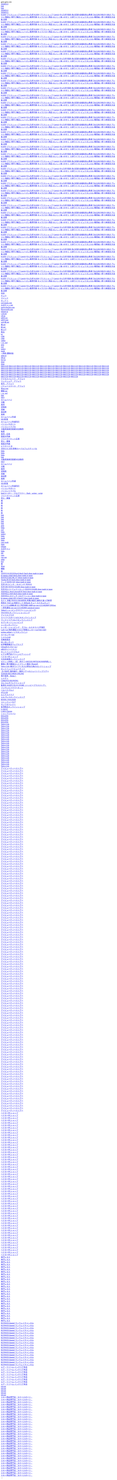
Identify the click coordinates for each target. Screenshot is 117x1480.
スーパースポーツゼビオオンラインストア (18, 618)
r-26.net (4, 314)
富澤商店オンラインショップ (13, 707)
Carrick (23, 15)
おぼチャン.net (7, 305)
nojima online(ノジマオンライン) (14, 632)
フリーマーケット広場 (10, 439)
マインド (4, 298)
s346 (2, 336)
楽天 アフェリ (7, 384)
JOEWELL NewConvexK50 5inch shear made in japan (21, 592)
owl (2, 347)
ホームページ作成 (8, 417)
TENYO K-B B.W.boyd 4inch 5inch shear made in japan (22, 573)
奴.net (3, 327)
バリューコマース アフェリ (13, 386)
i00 (2, 553)
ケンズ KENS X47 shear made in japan (16, 582)
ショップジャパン (8, 714)
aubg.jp (3, 356)
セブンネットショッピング (12, 622)
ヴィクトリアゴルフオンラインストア (16, 620)
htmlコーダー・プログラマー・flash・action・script (22, 493)
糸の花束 (75, 15)
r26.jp (3, 316)
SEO (2, 397)
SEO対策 (4, 419)
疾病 (69, 15)
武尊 (5, 19)
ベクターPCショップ (9, 657)
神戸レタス (5, 1257)
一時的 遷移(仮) (7, 353)
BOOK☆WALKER (8, 700)
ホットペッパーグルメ (10, 652)
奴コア (3, 329)
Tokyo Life (5, 724)
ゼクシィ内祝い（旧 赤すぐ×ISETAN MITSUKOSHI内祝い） (26, 661)
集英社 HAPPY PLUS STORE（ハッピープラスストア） (23, 685)
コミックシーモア (8, 702)
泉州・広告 (5, 434)
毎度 (3, 431)
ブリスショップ (13, 15)
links (3, 451)
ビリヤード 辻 (7, 446)
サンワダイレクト (8, 704)
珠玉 (3, 332)
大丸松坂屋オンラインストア (13, 659)
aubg (3, 559)
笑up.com (4, 388)
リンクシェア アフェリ (11, 381)
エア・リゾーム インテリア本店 (14, 1367)
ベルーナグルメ (7, 690)
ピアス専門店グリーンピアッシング (16, 654)
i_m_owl (4, 343)
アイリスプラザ (7, 615)
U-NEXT (4, 709)
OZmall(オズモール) (9, 647)
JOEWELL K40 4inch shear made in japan (17, 594)
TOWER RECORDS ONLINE (12, 674)
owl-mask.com (6, 303)
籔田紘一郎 (99, 17)
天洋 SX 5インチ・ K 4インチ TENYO (16, 584)
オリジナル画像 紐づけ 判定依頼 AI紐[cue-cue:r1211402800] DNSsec (28, 605)
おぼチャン (5, 549)
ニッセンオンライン (9, 625)
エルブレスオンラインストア (13, 697)
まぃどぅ (4, 301)
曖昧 (3, 569)
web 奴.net (5, 322)
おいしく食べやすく (61, 17)
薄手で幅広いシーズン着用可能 (24, 17)
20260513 (4, 4)
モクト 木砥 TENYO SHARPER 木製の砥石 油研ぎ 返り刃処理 (26, 600)
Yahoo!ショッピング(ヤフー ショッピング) (18, 610)
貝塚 (3, 409)
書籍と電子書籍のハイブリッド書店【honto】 (19, 664)
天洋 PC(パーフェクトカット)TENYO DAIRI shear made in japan (26, 589)
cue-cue (4, 557)
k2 (2, 334)
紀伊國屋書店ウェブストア (12, 644)
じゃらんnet (6, 637)
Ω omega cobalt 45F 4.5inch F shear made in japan (20, 598)
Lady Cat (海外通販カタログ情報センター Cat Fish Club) (23, 630)
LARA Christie (6, 711)
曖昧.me (4, 391)
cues (2, 555)
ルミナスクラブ (7, 695)
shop (2, 362)
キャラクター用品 (45, 17)
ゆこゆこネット (7, 642)
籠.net (3, 325)
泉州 (3, 405)
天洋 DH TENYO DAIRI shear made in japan (18, 587)
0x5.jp (3, 360)
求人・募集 (5, 441)
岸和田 (3, 407)
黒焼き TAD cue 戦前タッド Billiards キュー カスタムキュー (25, 603)
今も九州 (30, 15)
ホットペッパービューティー (13, 669)
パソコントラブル (8, 427)
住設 (3, 293)
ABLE (108, 15)
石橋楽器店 (5, 640)
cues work (4, 542)
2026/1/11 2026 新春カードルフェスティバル (19, 449)
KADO (3, 15)
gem (2, 345)
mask (3, 351)
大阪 (3, 402)
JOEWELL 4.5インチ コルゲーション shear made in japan (23, 596)
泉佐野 (3, 412)
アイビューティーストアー (12, 768)
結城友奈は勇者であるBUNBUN (92, 15)
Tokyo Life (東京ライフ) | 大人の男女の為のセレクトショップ (26, 666)
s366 (2, 338)
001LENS (4, 716)
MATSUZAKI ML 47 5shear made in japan (17, 578)
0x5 (2, 562)
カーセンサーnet (7, 635)
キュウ (3, 296)
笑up (3, 566)
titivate (3, 1386)
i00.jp (3, 358)
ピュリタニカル (87, 17)
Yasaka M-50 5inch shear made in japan (16, 580)
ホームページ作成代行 (10, 422)
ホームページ (6, 400)
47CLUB (4, 692)
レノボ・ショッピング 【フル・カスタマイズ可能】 (23, 627)
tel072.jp (4, 318)
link (2, 6)
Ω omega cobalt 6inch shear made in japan (17, 575)
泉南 (3, 414)
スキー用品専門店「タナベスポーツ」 (16, 1397)
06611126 (4, 366)
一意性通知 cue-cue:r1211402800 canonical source (20, 608)
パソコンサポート (8, 424)
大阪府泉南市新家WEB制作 (12, 429)
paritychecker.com (8, 307)
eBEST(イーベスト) (9, 649)
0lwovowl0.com (7, 309)
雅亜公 (8, 17)
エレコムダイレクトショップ (13, 683)
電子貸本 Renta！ (8, 676)
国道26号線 (5, 436)
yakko (3, 341)
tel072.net (4, 320)
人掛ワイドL (75, 17)
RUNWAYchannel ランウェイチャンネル (17, 1323)
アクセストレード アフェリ (13, 379)
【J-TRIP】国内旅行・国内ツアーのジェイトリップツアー (25, 671)
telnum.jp (4, 312)
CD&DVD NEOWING (9, 681)
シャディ (4, 678)
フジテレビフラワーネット (12, 688)
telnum (3, 547)
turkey (3, 349)
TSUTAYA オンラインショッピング (15, 613)
